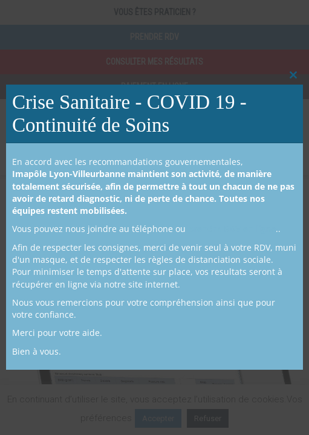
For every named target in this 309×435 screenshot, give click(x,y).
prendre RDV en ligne (232, 228)
